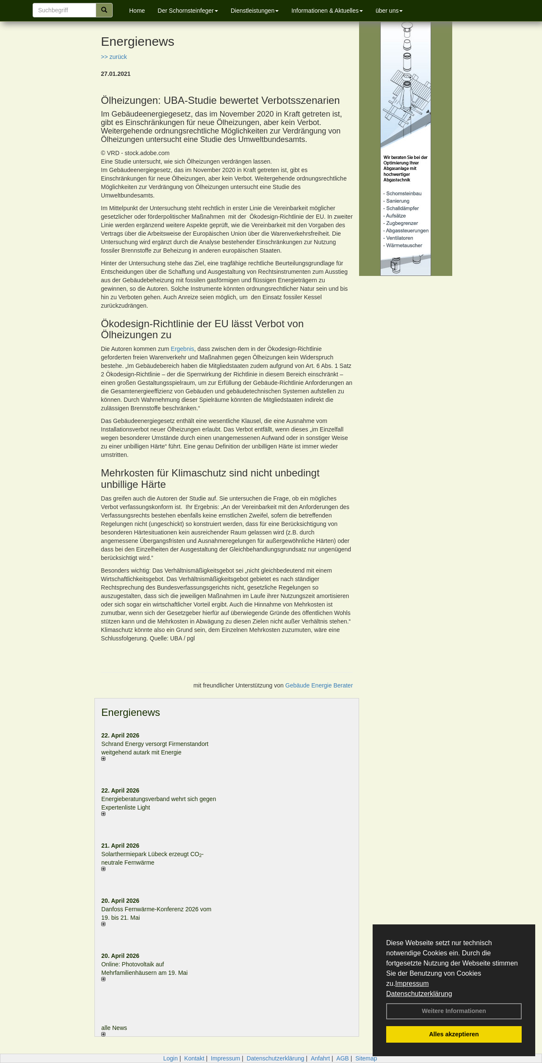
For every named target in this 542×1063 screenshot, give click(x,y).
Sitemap (366, 1058)
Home (137, 10)
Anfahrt (320, 1058)
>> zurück (114, 56)
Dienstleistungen (255, 10)
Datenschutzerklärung (419, 993)
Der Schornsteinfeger (188, 10)
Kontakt (194, 1058)
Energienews (130, 712)
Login (170, 1058)
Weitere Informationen (454, 1010)
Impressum (412, 983)
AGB (342, 1058)
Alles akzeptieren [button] (454, 1034)
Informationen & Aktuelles (327, 10)
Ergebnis (182, 348)
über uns (389, 10)
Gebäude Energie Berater (319, 685)
